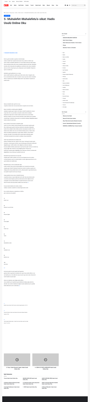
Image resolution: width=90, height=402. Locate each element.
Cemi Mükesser (66, 85)
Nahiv (15, 5)
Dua (10, 1)
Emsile (27, 5)
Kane (53, 5)
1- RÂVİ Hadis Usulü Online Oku (30, 387)
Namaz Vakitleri (19, 1)
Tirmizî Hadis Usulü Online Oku (11, 378)
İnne (57, 5)
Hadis (16, 12)
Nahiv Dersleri (66, 89)
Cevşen (6, 1)
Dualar (64, 63)
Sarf (11, 5)
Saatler (64, 87)
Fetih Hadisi (26, 1)
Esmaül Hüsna (66, 96)
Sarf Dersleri (65, 70)
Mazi (44, 5)
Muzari (48, 5)
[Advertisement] (31, 37)
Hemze (64, 76)
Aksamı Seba (65, 65)
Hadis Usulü (38, 5)
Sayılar (13, 1)
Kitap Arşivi (12, 12)
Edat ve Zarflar (66, 57)
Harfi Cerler (21, 5)
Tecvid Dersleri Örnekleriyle (68, 102)
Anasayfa (6, 12)
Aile (63, 80)
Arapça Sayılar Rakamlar (68, 74)
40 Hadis (65, 107)
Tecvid (32, 5)
